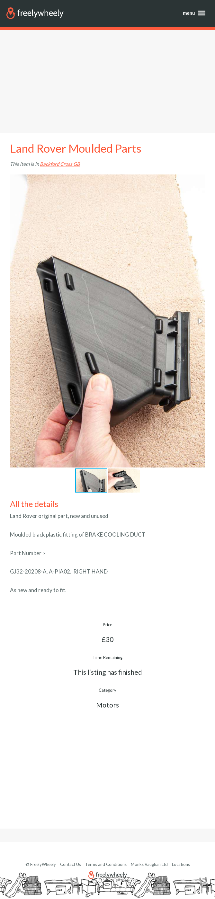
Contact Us (70, 864)
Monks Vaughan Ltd (149, 864)
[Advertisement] (107, 82)
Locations (181, 864)
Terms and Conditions (106, 864)
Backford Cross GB (60, 164)
